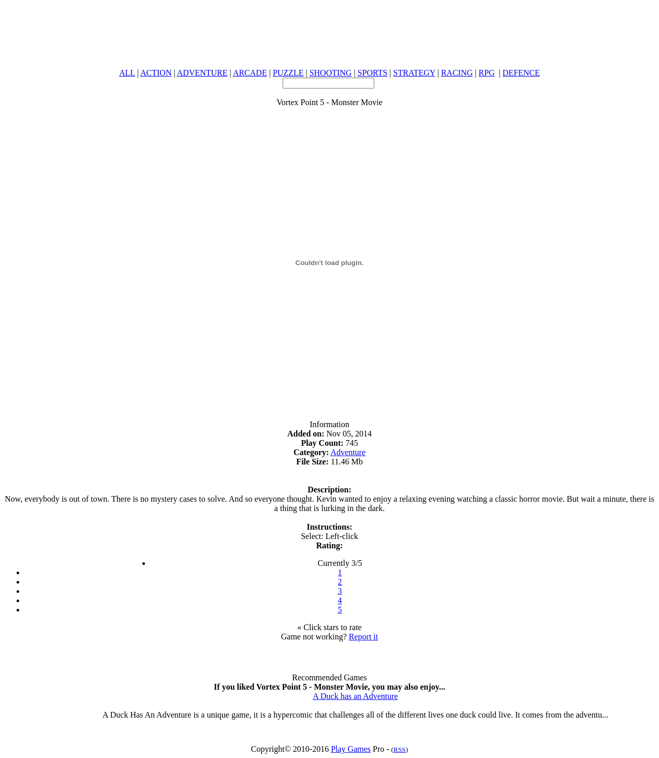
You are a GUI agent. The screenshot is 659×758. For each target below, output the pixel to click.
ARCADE (250, 72)
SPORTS (373, 72)
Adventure (348, 452)
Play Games (351, 749)
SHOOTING (331, 72)
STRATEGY (414, 72)
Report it (363, 636)
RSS (399, 749)
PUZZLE (288, 72)
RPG (486, 72)
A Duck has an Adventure (355, 696)
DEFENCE (521, 72)
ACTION (155, 72)
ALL (127, 72)
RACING (457, 72)
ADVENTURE (202, 72)
